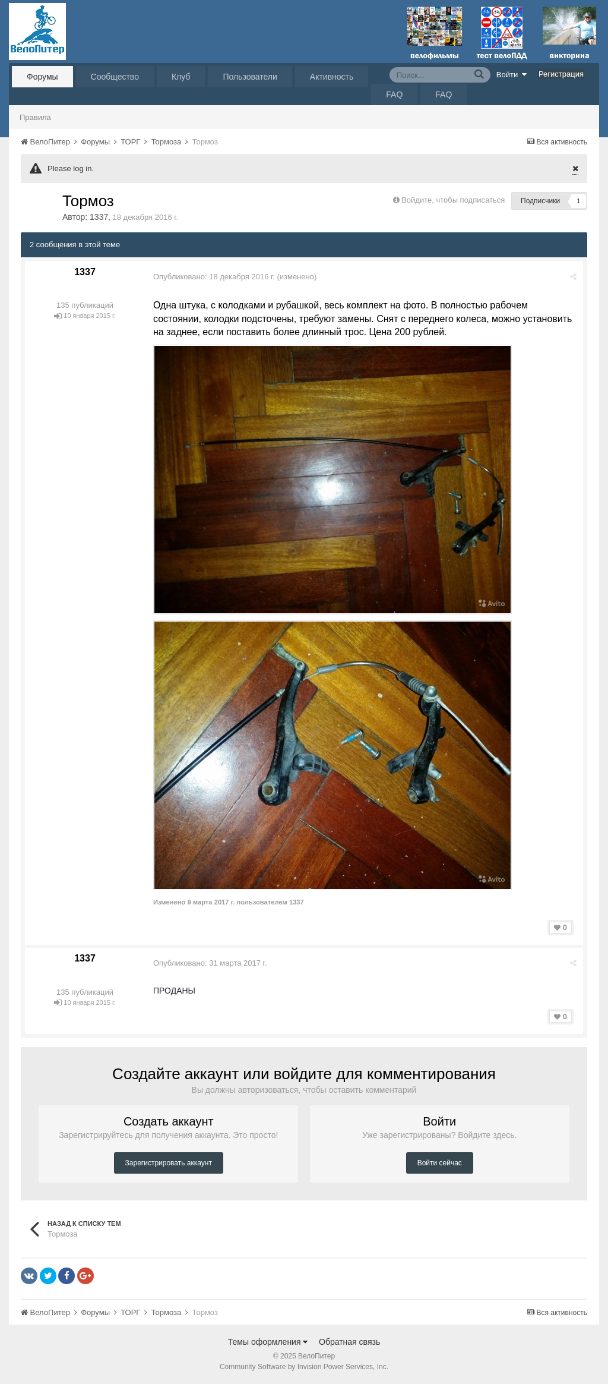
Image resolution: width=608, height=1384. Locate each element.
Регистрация (561, 74)
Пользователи (250, 76)
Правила (35, 117)
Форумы (42, 76)
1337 (99, 217)
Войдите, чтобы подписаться (453, 200)
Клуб (181, 76)
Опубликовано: (214, 276)
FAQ (394, 94)
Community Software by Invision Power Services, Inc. (304, 1367)
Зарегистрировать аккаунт (168, 1163)
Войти (511, 74)
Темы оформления (268, 1342)
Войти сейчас (439, 1163)
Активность (332, 76)
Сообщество (115, 76)
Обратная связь (349, 1342)
